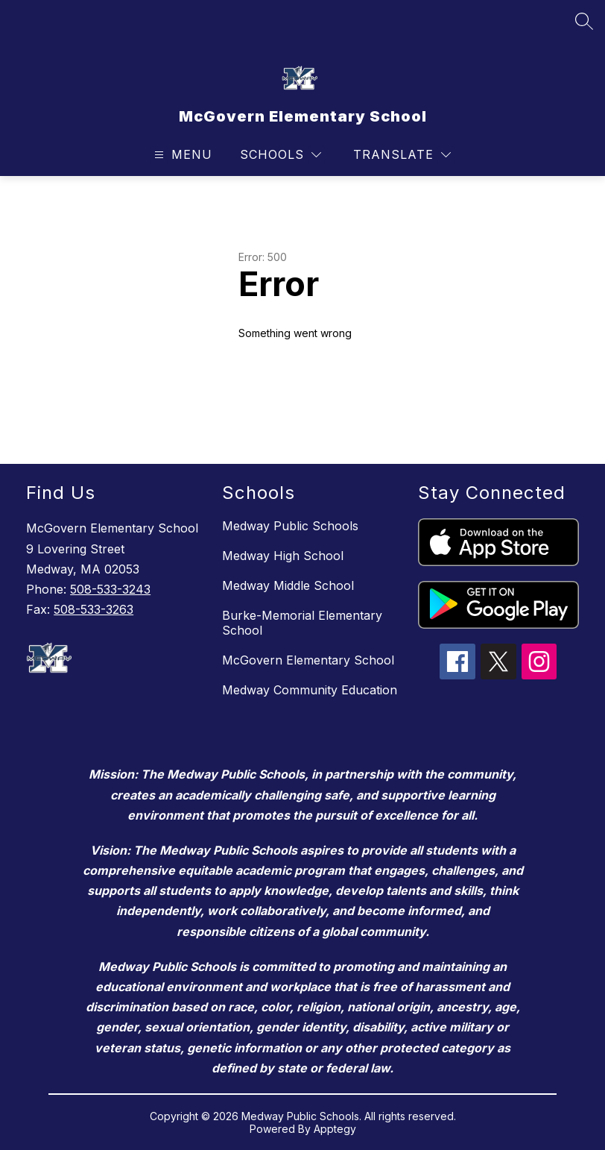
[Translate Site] (401, 154)
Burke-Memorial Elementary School (302, 623)
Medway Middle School (288, 585)
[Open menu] (181, 154)
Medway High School (282, 555)
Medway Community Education (309, 689)
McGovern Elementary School (308, 660)
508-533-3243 (110, 589)
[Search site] (584, 21)
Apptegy (335, 1128)
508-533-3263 (93, 609)
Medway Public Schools (290, 525)
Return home (281, 383)
